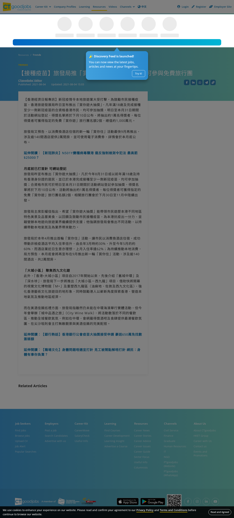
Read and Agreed (220, 512)
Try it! (138, 73)
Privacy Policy (145, 510)
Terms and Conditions (173, 510)
